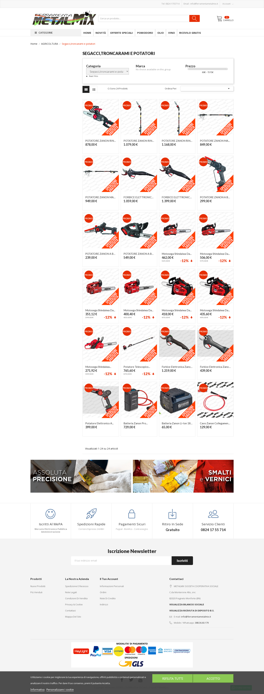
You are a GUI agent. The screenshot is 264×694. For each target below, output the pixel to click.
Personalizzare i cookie (60, 689)
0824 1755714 (172, 3)
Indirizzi (104, 604)
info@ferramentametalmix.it (204, 3)
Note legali (71, 592)
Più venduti (36, 592)
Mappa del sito (73, 616)
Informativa (37, 689)
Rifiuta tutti (172, 678)
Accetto (213, 678)
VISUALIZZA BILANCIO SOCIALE (186, 604)
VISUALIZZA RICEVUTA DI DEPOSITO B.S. (191, 610)
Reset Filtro (93, 76)
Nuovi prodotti (37, 586)
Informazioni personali (112, 586)
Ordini (103, 592)
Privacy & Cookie (74, 604)
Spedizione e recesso (76, 586)
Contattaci (70, 610)
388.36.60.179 (202, 622)
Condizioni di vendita (76, 598)
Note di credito (108, 598)
